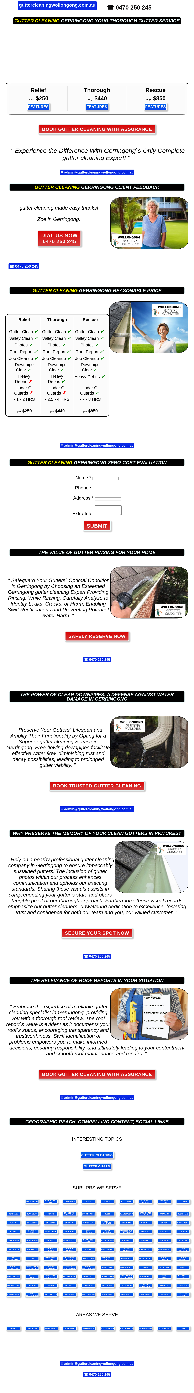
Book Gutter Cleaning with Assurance (97, 129)
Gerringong (32, 1242)
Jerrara (183, 1242)
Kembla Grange (51, 1251)
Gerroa (51, 1242)
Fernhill (145, 1233)
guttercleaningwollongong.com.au (57, 5)
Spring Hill (145, 1278)
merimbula (88, 1330)
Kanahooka (13, 1251)
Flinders (183, 1233)
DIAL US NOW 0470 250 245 (59, 238)
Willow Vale (51, 1296)
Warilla (164, 1287)
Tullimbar (107, 1287)
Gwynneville (69, 1242)
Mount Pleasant (13, 1269)
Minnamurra (126, 1260)
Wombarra (107, 1296)
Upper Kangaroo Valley (145, 1287)
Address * (83, 498)
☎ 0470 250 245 (129, 7)
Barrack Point (164, 1203)
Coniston (69, 1224)
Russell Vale (32, 1278)
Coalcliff (32, 1224)
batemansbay (51, 1330)
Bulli (107, 1216)
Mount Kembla (164, 1260)
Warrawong (183, 1287)
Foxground (13, 1242)
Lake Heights (183, 1251)
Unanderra (126, 1287)
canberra (164, 1330)
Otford (145, 1269)
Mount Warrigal (51, 1269)
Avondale (107, 1203)
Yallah (164, 1296)
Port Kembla (164, 1269)
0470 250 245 (26, 266)
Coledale (51, 1224)
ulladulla (32, 1330)
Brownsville (88, 1216)
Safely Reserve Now (97, 638)
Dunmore (69, 1233)
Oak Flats (107, 1269)
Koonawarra (164, 1251)
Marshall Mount (107, 1260)
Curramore (183, 1224)
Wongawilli (126, 1296)
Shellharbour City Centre (127, 1278)
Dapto (13, 1233)
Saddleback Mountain (51, 1278)
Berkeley (13, 1216)
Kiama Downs (107, 1251)
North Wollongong (88, 1269)
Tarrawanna (13, 1287)
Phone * (83, 487)
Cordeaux (88, 1224)
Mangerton (88, 1260)
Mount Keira (145, 1260)
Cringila (145, 1224)
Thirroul (32, 1287)
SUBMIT (97, 527)
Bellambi (183, 1203)
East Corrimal (88, 1233)
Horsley (126, 1242)
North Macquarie (69, 1269)
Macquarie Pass (50, 1260)
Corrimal (126, 1224)
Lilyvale (32, 1260)
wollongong (107, 1330)
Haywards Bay (88, 1242)
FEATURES (38, 107)
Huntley (145, 1242)
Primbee (183, 1269)
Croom (164, 1224)
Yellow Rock (183, 1296)
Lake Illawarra (13, 1260)
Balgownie (126, 1203)
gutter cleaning (37, 20)
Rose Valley (13, 1278)
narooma (69, 1330)
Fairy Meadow (107, 1233)
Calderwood (126, 1216)
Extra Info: (81, 515)
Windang (69, 1296)
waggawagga (145, 1330)
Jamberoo (164, 1242)
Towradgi (88, 1287)
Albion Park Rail (51, 1203)
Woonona (145, 1296)
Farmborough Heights (127, 1233)
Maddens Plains (69, 1260)
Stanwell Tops (183, 1278)
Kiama (88, 1251)
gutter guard (97, 1168)
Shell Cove (88, 1278)
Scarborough (70, 1278)
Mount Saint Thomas (32, 1269)
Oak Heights (126, 1269)
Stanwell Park (164, 1278)
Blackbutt (32, 1216)
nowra (13, 1330)
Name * (83, 477)
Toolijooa (69, 1287)
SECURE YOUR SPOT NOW (97, 934)
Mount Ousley (183, 1260)
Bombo (51, 1216)
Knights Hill (145, 1251)
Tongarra (51, 1287)
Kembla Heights (69, 1251)
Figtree (164, 1233)
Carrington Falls (145, 1215)
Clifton (13, 1224)
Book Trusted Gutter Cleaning (97, 787)
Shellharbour (107, 1278)
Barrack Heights (145, 1203)
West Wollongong (32, 1296)
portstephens (126, 1330)
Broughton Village (69, 1215)
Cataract (164, 1216)
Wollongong (88, 1296)
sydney (183, 1330)
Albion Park (32, 1203)
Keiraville (32, 1251)
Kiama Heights (126, 1251)
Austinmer (69, 1203)
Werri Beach (13, 1296)
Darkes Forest (32, 1233)
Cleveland (183, 1216)
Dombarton (51, 1233)
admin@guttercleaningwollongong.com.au (98, 172)
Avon (88, 1203)
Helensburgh (107, 1242)
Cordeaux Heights (107, 1224)
